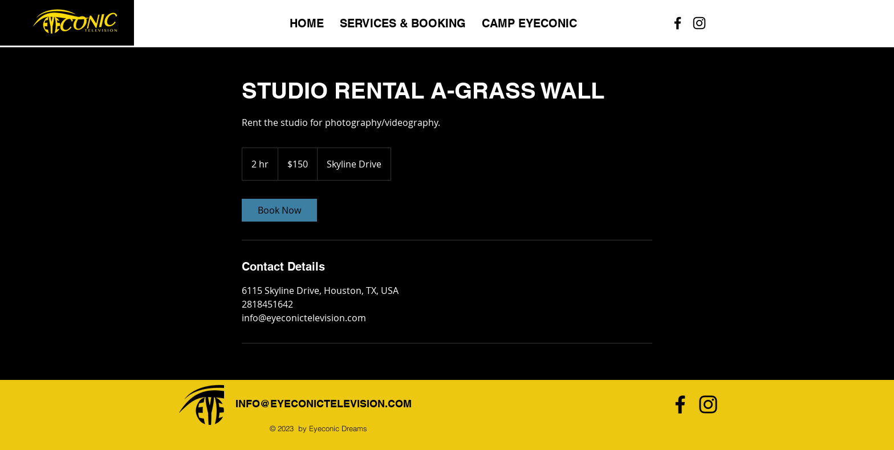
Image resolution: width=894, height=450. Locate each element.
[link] (279, 210)
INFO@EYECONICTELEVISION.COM (323, 404)
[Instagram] (708, 404)
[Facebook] (680, 404)
